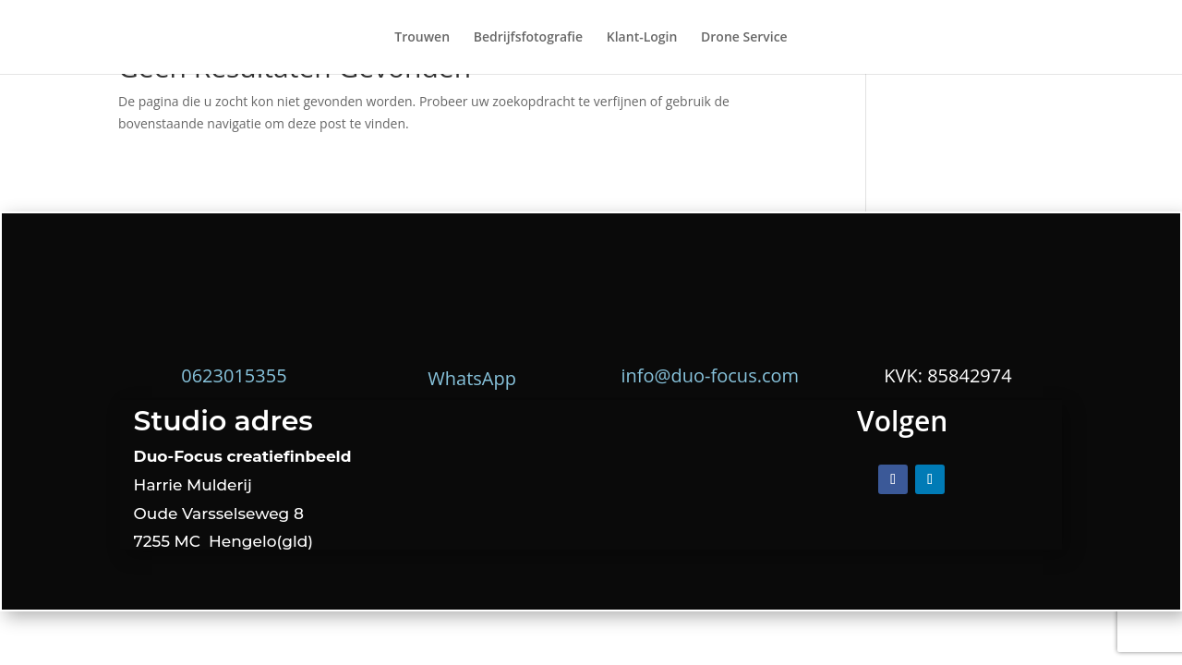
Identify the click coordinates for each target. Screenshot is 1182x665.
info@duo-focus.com (710, 375)
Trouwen (422, 37)
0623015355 (233, 375)
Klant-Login (642, 37)
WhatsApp (472, 378)
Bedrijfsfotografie (528, 37)
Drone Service (744, 37)
